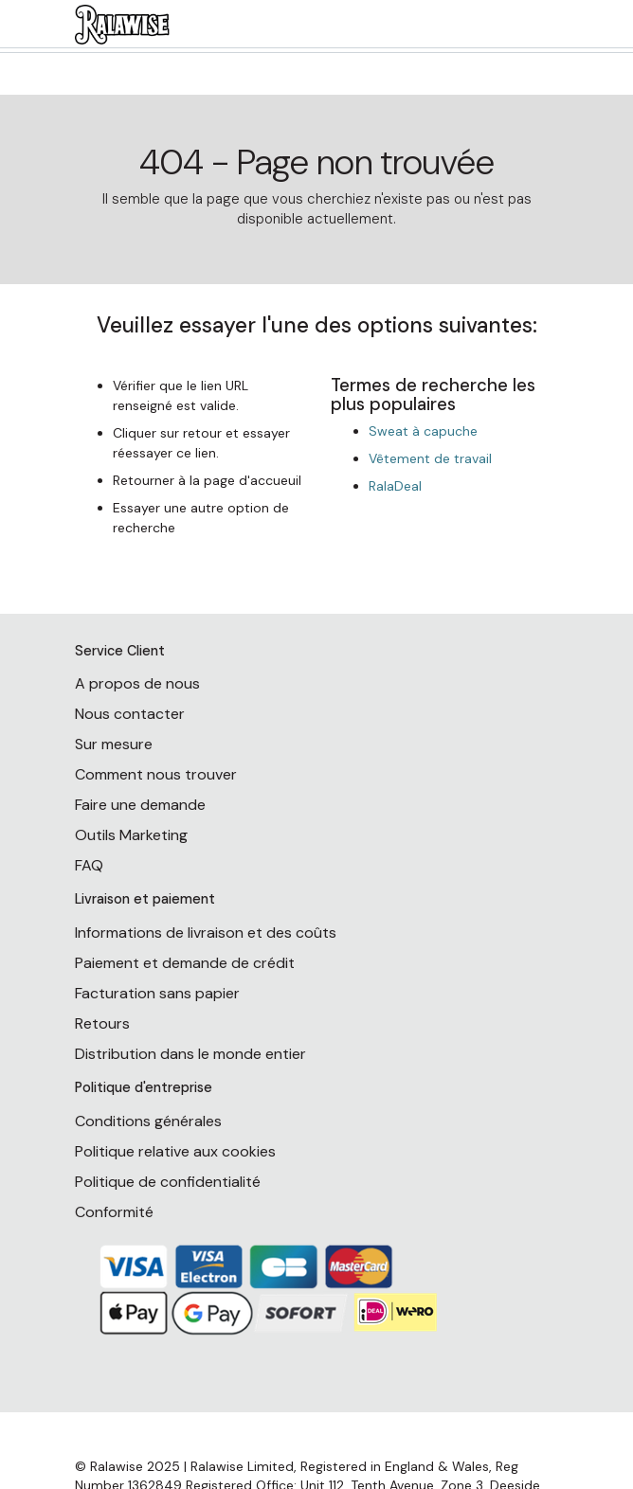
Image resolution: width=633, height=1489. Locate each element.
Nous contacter (130, 714)
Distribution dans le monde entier (190, 1054)
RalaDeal (395, 485)
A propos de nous (137, 683)
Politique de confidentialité (168, 1182)
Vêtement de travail (430, 458)
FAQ (89, 865)
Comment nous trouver (156, 774)
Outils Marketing (131, 835)
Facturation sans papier (157, 993)
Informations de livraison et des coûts (205, 932)
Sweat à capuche (423, 431)
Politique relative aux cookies (175, 1151)
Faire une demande (140, 805)
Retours (102, 1023)
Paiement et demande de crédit (185, 963)
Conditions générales (148, 1121)
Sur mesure (114, 744)
